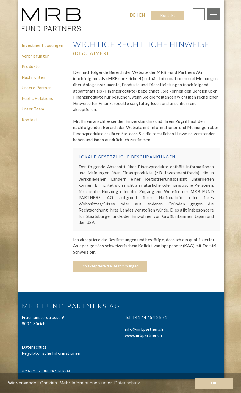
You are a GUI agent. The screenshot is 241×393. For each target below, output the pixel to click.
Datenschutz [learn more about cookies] (127, 383)
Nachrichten (33, 77)
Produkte (31, 66)
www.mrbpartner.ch (143, 335)
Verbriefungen (36, 55)
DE (133, 14)
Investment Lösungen (42, 45)
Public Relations (37, 98)
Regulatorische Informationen (51, 353)
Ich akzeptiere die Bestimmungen (110, 266)
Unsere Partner (36, 87)
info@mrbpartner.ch (144, 329)
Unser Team (33, 108)
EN (142, 14)
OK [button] (214, 383)
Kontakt (167, 15)
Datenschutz (34, 347)
